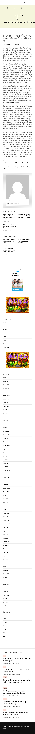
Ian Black (17, 44)
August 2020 (6, 595)
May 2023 (5, 502)
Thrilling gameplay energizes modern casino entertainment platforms (16, 692)
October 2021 (6, 552)
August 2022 (6, 531)
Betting (4, 322)
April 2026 (5, 377)
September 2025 (6, 402)
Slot (4, 343)
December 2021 (6, 548)
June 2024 (5, 456)
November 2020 (6, 584)
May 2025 (5, 417)
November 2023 (6, 481)
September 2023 (6, 488)
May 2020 (5, 605)
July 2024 (5, 452)
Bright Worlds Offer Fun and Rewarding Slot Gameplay (24, 241)
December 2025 (6, 392)
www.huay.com (15, 102)
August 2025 (6, 406)
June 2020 (5, 602)
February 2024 (6, 470)
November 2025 (6, 395)
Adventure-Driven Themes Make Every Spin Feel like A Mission (16, 713)
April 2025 (5, 420)
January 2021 (6, 577)
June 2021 (5, 559)
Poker (4, 340)
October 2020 (6, 588)
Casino (4, 326)
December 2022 (6, 520)
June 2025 (5, 413)
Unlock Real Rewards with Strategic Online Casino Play (15, 703)
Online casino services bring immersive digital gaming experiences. (9, 250)
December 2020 (6, 581)
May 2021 (5, 563)
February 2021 (6, 573)
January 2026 (6, 388)
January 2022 (6, 545)
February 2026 (6, 384)
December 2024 (6, 434)
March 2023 (5, 509)
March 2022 (5, 538)
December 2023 (6, 477)
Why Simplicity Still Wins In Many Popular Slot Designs (9, 241)
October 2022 (6, 527)
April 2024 (5, 463)
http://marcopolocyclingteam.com (13, 203)
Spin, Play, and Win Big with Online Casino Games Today (9, 226)
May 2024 (5, 459)
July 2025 (5, 409)
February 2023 (6, 513)
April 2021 (5, 566)
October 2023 (6, 484)
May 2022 (5, 534)
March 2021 (5, 570)
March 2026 (5, 381)
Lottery (4, 336)
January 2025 (6, 431)
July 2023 (5, 495)
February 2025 (6, 427)
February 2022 (6, 541)
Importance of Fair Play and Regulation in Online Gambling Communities (24, 216)
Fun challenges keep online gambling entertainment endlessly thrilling (9, 217)
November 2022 (6, 523)
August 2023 (6, 491)
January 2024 (6, 474)
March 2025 (5, 424)
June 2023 (5, 499)
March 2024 (5, 466)
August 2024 (6, 449)
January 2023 (6, 516)
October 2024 (6, 442)
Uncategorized (6, 347)
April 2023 (5, 506)
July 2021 (5, 556)
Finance (5, 329)
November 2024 (6, 438)
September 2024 (6, 445)
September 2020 (6, 591)
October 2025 (6, 399)
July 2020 (5, 598)
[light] (29, 2)
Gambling (5, 333)
